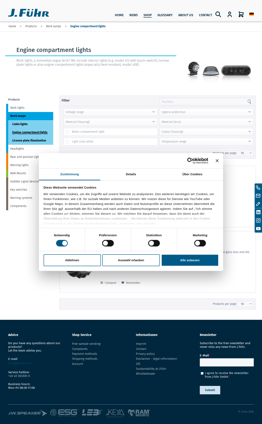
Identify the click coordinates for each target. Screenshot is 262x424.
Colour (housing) (172, 131)
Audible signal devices (25, 181)
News (133, 15)
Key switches (18, 189)
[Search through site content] (202, 101)
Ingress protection (173, 112)
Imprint (141, 344)
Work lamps (18, 116)
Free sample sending (86, 344)
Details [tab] (131, 174)
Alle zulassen (190, 260)
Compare (108, 283)
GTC (138, 364)
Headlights (17, 148)
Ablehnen (72, 260)
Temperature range (174, 141)
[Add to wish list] (130, 282)
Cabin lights (20, 124)
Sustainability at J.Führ (151, 369)
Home (119, 15)
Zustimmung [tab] (69, 174)
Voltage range (75, 112)
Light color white (83, 141)
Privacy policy (145, 354)
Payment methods (84, 354)
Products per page (224, 153)
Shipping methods (84, 359)
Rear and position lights (25, 157)
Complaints (80, 349)
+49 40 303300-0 (19, 376)
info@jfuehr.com (20, 363)
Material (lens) (171, 122)
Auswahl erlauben (131, 260)
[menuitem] (251, 14)
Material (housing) (78, 122)
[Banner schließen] (217, 160)
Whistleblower (145, 373)
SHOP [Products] (147, 15)
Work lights (17, 108)
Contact (205, 15)
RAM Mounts (18, 173)
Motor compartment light (88, 131)
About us (185, 15)
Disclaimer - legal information (156, 359)
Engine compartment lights (29, 132)
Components (18, 206)
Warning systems (21, 198)
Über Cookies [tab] (192, 174)
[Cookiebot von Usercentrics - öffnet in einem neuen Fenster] (190, 161)
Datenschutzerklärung (90, 223)
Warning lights (19, 165)
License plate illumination (29, 140)
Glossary (165, 15)
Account (77, 364)
